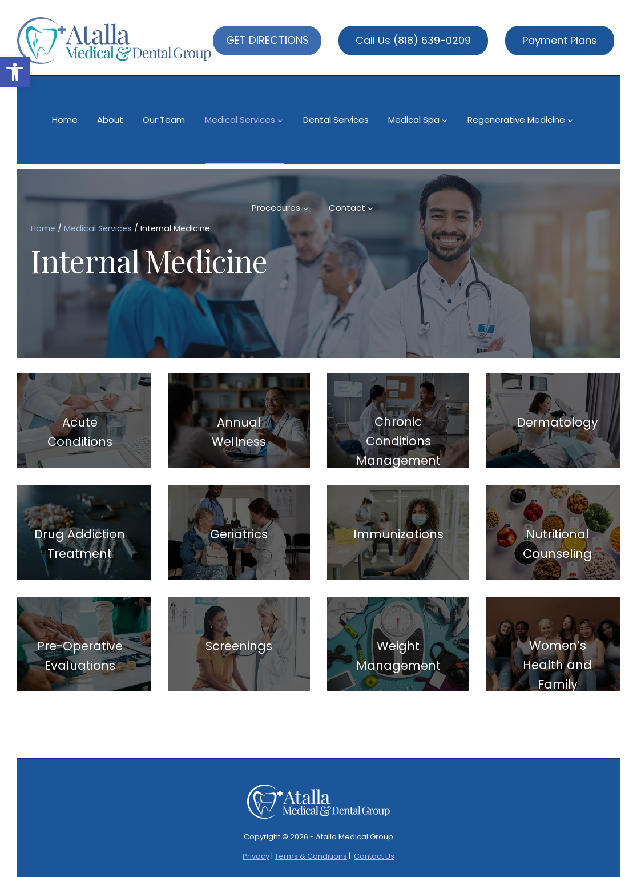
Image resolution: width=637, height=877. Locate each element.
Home (65, 120)
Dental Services (336, 120)
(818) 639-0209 (432, 40)
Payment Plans (559, 40)
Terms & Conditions (311, 856)
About (110, 120)
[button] (15, 72)
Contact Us (374, 856)
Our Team (164, 120)
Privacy (256, 856)
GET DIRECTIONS (267, 40)
